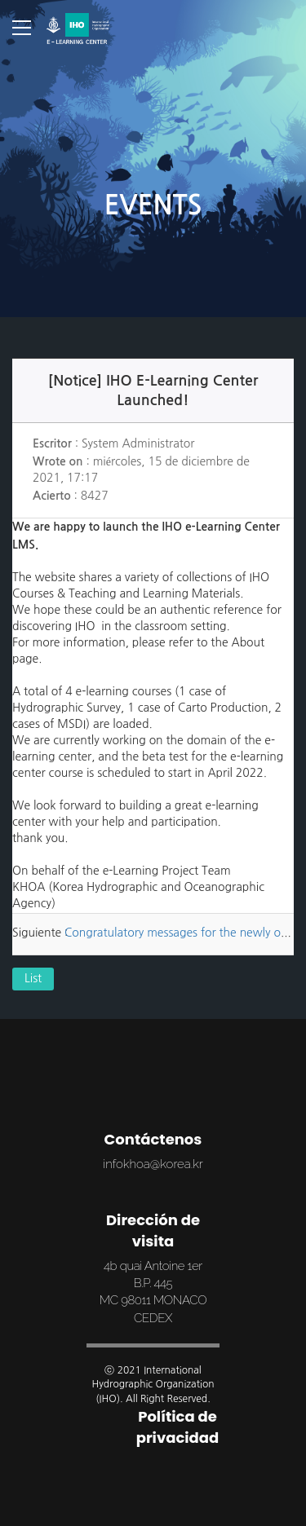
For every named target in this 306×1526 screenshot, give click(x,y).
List (33, 979)
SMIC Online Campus (77, 28)
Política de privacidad (178, 1427)
